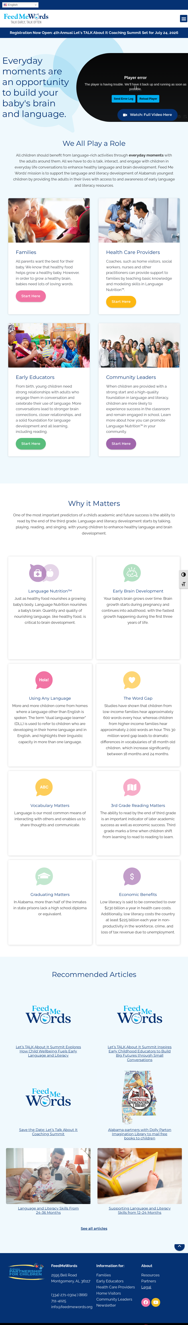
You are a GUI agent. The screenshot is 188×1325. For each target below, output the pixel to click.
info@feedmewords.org (72, 1307)
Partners (148, 1281)
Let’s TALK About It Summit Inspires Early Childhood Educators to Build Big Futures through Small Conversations (140, 1053)
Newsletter (106, 1305)
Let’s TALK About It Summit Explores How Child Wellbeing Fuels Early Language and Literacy (48, 1051)
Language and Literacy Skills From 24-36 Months (48, 1210)
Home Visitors (108, 1293)
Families (103, 1275)
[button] (183, 18)
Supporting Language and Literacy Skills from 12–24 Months (140, 1210)
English (11, 5)
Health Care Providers (115, 1287)
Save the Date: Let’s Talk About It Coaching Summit (48, 1132)
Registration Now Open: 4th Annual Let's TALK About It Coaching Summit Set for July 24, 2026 (94, 32)
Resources (150, 1275)
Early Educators (109, 1281)
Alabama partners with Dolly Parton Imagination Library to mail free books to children (139, 1134)
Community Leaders (114, 1299)
